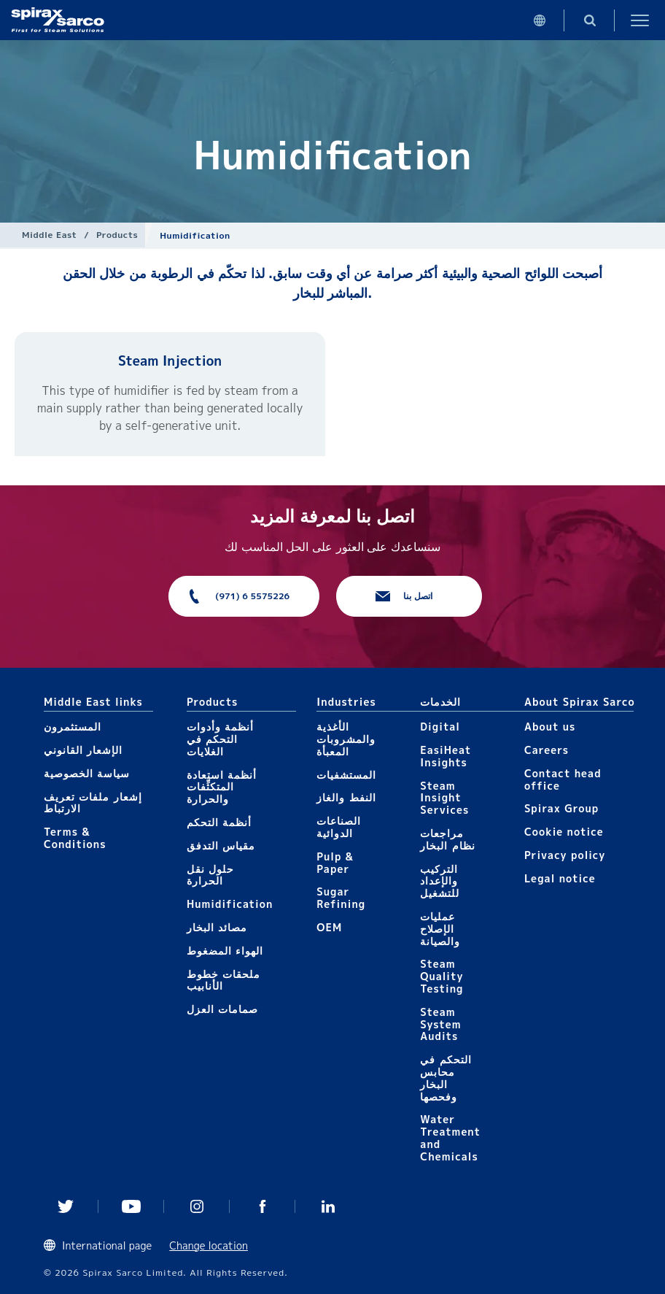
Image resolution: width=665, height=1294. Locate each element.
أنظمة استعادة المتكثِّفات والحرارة (222, 787)
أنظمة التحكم (219, 822)
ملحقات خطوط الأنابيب (223, 980)
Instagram (197, 1206)
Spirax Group (561, 808)
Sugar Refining (340, 898)
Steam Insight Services (444, 798)
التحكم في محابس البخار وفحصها (445, 1077)
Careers (546, 750)
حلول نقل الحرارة (210, 875)
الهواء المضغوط (225, 951)
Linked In (328, 1206)
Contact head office (563, 779)
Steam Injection (170, 361)
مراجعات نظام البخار (447, 839)
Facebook (262, 1206)
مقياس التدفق (221, 845)
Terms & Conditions (75, 838)
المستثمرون (72, 726)
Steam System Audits (440, 1024)
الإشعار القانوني (83, 750)
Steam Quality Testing (441, 976)
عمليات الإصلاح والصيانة (440, 928)
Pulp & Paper (335, 863)
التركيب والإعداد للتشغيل (439, 881)
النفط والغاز (346, 797)
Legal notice (560, 878)
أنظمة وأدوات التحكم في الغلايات (220, 739)
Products (117, 234)
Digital (440, 726)
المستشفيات (346, 775)
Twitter (66, 1206)
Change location (208, 1245)
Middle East (49, 234)
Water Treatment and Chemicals (450, 1137)
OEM (329, 927)
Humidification (230, 904)
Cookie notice (564, 832)
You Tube (131, 1206)
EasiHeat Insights (445, 756)
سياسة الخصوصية (87, 773)
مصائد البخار (217, 927)
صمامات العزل (222, 1009)
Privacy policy (565, 855)
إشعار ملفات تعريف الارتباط (93, 803)
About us (549, 726)
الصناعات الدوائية (338, 827)
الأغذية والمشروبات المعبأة (346, 739)
